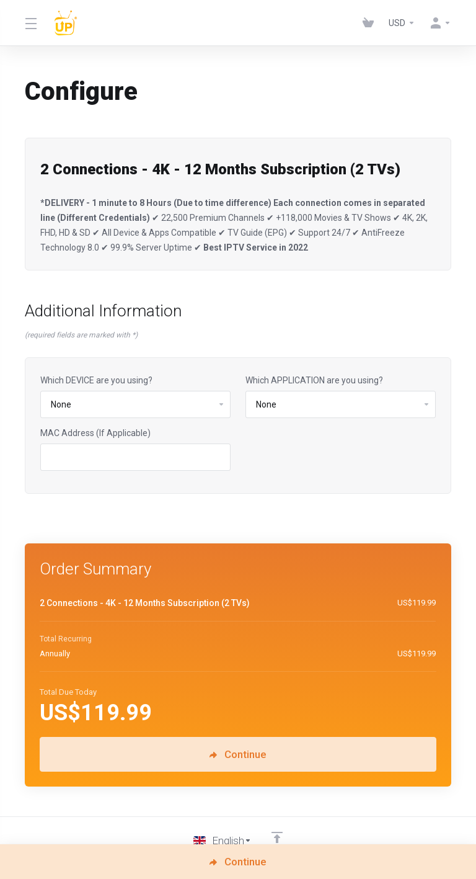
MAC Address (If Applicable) (95, 433)
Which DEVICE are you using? (96, 380)
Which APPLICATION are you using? (314, 380)
